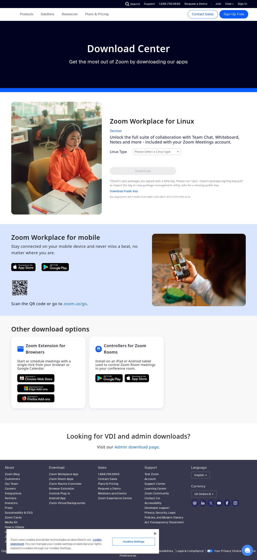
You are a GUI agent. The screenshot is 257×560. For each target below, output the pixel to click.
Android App (57, 498)
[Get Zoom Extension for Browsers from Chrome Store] (35, 378)
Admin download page (136, 447)
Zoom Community (157, 493)
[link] (97, 14)
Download (57, 467)
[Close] (155, 533)
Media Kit (11, 522)
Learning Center (156, 488)
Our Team (11, 484)
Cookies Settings (133, 541)
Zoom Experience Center (115, 498)
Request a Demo (196, 4)
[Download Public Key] (150, 191)
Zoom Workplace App (63, 474)
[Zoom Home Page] (12, 14)
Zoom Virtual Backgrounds (67, 503)
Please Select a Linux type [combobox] (153, 151)
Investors (11, 503)
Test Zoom (152, 474)
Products (27, 14)
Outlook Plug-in (59, 493)
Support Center (155, 484)
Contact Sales (203, 14)
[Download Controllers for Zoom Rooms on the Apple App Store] (137, 378)
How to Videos (14, 527)
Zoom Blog (12, 474)
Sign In (242, 4)
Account (150, 479)
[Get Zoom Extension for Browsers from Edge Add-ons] (35, 388)
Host (229, 4)
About (9, 467)
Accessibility (153, 503)
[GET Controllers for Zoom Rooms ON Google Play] (109, 378)
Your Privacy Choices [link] (228, 551)
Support (149, 4)
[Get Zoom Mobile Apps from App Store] (23, 267)
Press (8, 508)
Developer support (157, 508)
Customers (12, 479)
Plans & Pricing (97, 14)
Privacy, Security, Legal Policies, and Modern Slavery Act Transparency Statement (164, 517)
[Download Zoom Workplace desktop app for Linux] (143, 171)
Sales (102, 467)
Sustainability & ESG (19, 512)
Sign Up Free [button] (234, 14)
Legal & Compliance (190, 551)
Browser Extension (61, 488)
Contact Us (152, 498)
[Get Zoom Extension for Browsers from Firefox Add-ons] (35, 398)
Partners (10, 498)
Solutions (48, 14)
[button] (132, 4)
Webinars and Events (112, 493)
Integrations (13, 493)
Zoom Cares (13, 517)
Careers (10, 488)
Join (218, 4)
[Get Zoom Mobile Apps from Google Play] (55, 267)
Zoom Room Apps (61, 479)
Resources (70, 14)
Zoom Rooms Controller (65, 484)
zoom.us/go (75, 303)
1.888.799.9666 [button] (169, 4)
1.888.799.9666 (108, 474)
